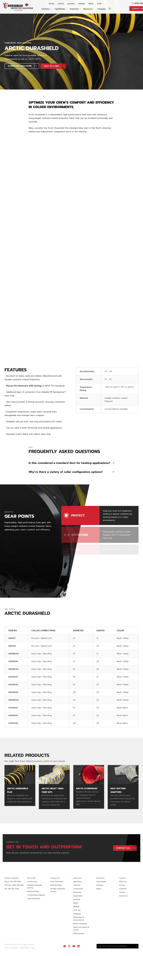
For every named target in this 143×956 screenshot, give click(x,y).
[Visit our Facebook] (64, 946)
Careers (61, 3)
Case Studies (101, 881)
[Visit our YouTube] (73, 946)
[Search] (109, 8)
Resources (89, 9)
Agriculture (77, 881)
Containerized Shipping (36, 895)
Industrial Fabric (33, 891)
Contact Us (123, 896)
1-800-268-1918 (18, 885)
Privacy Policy (24, 948)
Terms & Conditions (11, 948)
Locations (71, 3)
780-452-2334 (13, 889)
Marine (75, 903)
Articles (51, 3)
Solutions (47, 9)
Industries (75, 9)
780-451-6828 (15, 881)
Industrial (76, 899)
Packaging (77, 914)
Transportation (78, 933)
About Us (122, 881)
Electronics (77, 892)
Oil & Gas (77, 910)
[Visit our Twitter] (69, 946)
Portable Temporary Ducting (34, 886)
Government (78, 896)
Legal (33, 948)
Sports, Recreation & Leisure (81, 928)
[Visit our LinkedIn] (78, 946)
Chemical (76, 885)
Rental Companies (80, 923)
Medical (76, 906)
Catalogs (81, 3)
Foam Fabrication (33, 898)
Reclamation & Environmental (78, 918)
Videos (91, 3)
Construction (32, 881)
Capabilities (61, 9)
